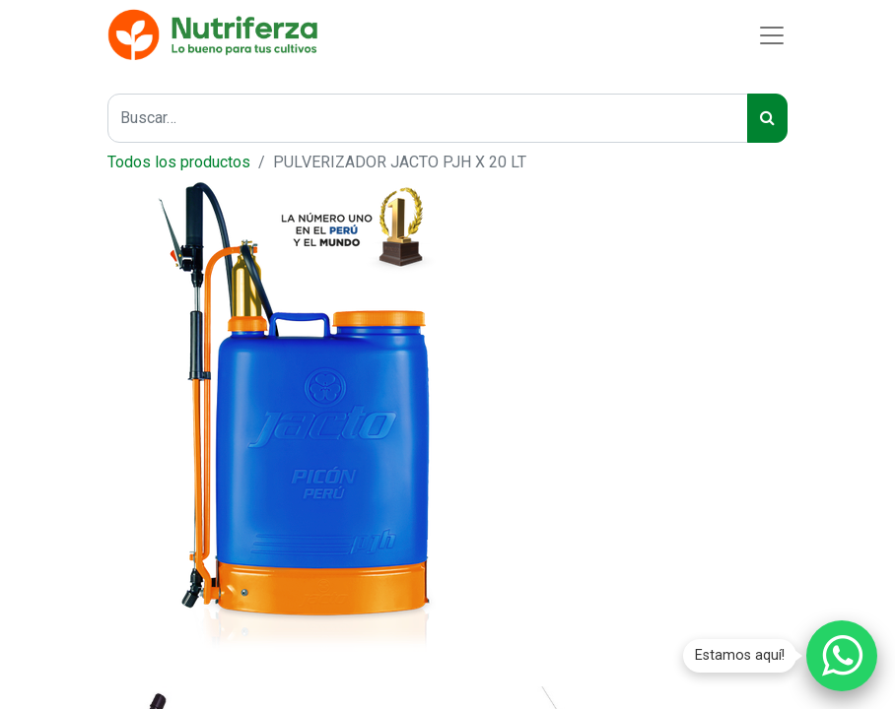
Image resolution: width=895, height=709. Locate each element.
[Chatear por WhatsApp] (841, 655)
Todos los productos (178, 162)
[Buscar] (767, 118)
